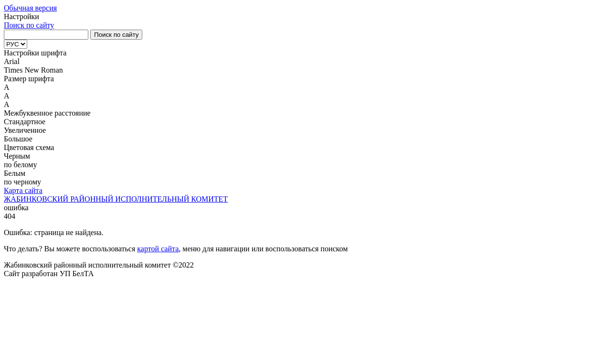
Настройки (21, 16)
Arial (12, 61)
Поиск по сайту (29, 25)
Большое (18, 139)
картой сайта (158, 249)
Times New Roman (33, 70)
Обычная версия (30, 8)
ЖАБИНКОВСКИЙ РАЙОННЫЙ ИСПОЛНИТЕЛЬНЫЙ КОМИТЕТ (116, 199)
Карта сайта (23, 190)
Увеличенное (25, 130)
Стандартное (24, 122)
